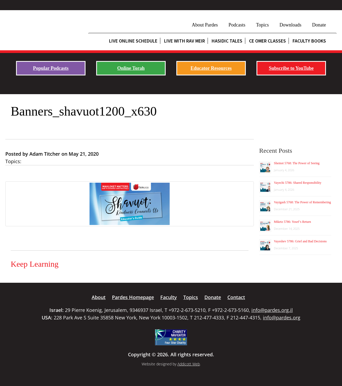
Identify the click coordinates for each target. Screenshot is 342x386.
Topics (262, 25)
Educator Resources (211, 68)
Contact (236, 297)
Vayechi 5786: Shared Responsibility (297, 183)
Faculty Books (309, 41)
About (99, 297)
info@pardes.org (281, 317)
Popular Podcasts (50, 68)
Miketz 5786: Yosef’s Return (292, 222)
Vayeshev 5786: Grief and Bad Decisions (300, 241)
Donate (319, 25)
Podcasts (236, 25)
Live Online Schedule (133, 41)
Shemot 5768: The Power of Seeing (297, 163)
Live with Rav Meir (184, 41)
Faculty (168, 297)
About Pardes (205, 25)
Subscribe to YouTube (291, 68)
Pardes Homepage (133, 297)
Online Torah (131, 68)
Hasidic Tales (227, 41)
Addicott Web (188, 363)
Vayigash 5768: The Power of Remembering (302, 202)
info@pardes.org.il (272, 310)
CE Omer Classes (267, 41)
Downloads (290, 25)
